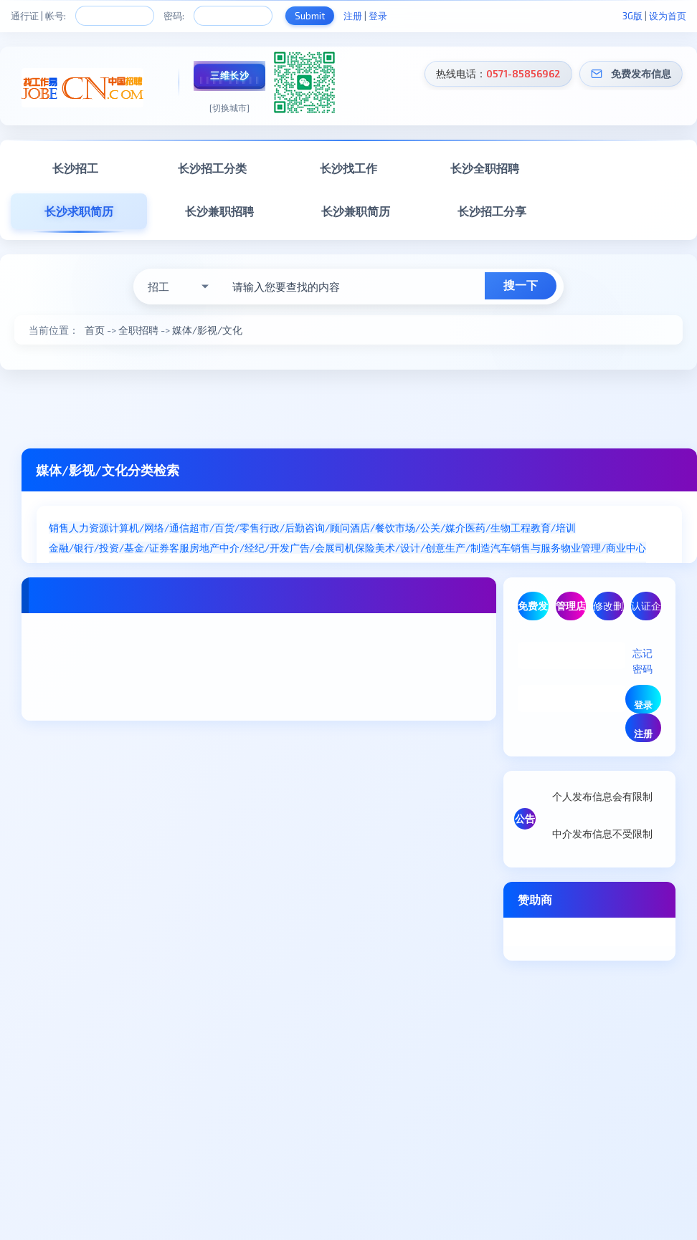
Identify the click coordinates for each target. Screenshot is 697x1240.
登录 (378, 15)
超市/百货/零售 (224, 528)
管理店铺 (571, 610)
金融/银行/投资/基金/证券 (109, 548)
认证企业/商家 (646, 610)
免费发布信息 (641, 73)
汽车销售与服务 (525, 548)
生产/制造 (467, 548)
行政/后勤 (282, 528)
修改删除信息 (608, 610)
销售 (59, 528)
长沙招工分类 (212, 168)
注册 (352, 15)
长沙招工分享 (491, 211)
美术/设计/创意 (410, 548)
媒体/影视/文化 (207, 330)
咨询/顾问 (327, 528)
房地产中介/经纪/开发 (239, 548)
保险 (365, 548)
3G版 (632, 15)
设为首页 (667, 15)
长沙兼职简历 (355, 211)
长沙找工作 (348, 168)
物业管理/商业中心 (603, 548)
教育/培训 (553, 528)
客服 (179, 548)
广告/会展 (312, 548)
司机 (345, 548)
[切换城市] (229, 107)
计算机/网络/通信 (149, 528)
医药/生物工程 (498, 528)
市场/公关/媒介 (430, 528)
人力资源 (89, 528)
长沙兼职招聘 (219, 211)
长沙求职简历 (78, 211)
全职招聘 (138, 330)
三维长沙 (229, 75)
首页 (95, 330)
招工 (158, 286)
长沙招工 (75, 168)
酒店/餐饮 (372, 528)
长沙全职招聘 (484, 168)
